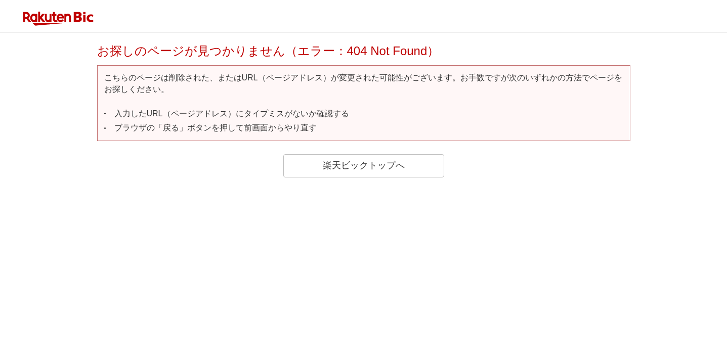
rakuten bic (58, 19)
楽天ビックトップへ (364, 165)
